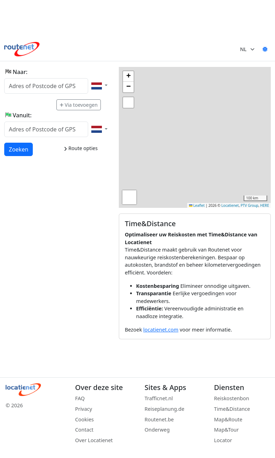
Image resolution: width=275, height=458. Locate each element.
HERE (264, 205)
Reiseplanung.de (164, 409)
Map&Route (228, 419)
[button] (128, 76)
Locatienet (230, 205)
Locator (223, 440)
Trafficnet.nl (159, 398)
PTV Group (249, 205)
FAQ (80, 398)
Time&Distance (232, 409)
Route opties (80, 148)
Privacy (83, 409)
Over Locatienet (94, 440)
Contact (84, 429)
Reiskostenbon (231, 398)
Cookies (84, 419)
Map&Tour (226, 429)
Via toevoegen (79, 104)
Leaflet (197, 205)
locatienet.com (160, 329)
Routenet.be (159, 419)
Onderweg (157, 429)
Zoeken (18, 149)
